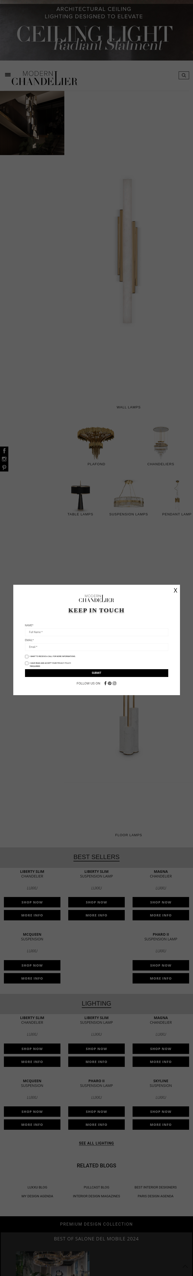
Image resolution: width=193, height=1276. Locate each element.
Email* (29, 640)
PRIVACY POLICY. (64, 663)
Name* (29, 625)
